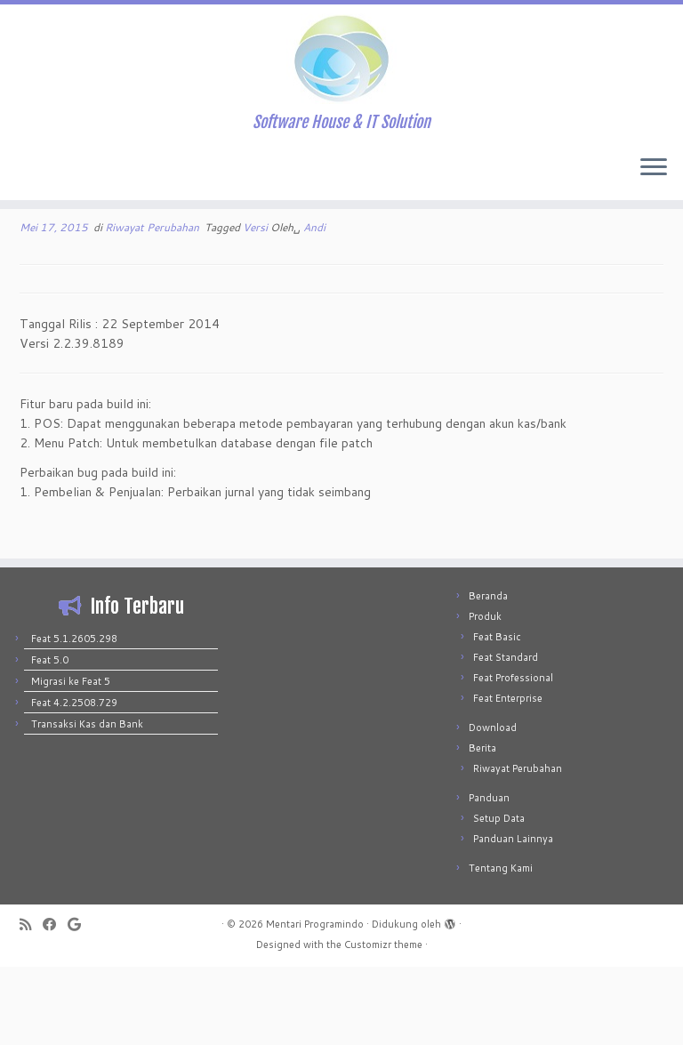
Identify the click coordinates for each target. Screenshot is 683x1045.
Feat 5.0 (49, 738)
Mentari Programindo (315, 1002)
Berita (482, 826)
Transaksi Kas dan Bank (87, 802)
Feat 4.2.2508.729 (74, 781)
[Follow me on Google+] (80, 1002)
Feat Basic (497, 715)
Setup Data (499, 896)
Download (493, 806)
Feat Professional (513, 756)
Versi (256, 305)
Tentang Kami (501, 946)
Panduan (489, 876)
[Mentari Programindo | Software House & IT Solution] (341, 62)
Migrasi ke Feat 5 (70, 759)
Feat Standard (505, 735)
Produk (485, 694)
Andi (314, 305)
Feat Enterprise (507, 776)
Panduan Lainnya (513, 917)
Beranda (488, 674)
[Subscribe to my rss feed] (31, 1002)
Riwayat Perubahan (153, 305)
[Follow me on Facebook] (55, 1002)
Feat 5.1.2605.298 (74, 717)
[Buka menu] (653, 175)
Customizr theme (383, 1023)
